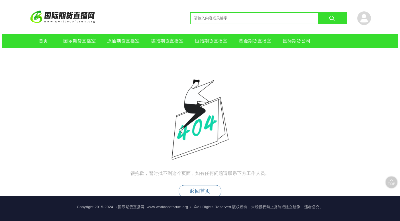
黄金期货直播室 (255, 40)
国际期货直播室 (79, 40)
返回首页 (199, 191)
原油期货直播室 (123, 40)
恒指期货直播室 (211, 40)
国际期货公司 (297, 40)
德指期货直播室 (167, 40)
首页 (43, 40)
